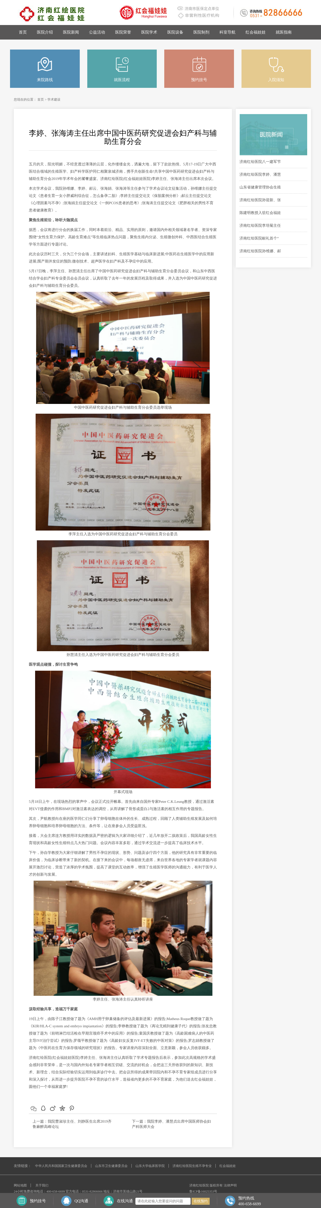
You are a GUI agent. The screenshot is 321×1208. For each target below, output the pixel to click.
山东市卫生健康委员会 (111, 1166)
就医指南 (284, 32)
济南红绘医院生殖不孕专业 (192, 1166)
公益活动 (97, 32)
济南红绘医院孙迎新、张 (260, 200)
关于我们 (41, 1185)
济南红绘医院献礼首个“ (259, 238)
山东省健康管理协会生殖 (260, 187)
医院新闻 (71, 32)
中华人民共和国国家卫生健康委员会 (61, 1166)
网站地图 (20, 1185)
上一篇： (40, 1121)
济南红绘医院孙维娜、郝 (260, 251)
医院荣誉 (123, 32)
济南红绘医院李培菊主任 (260, 225)
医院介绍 (45, 32)
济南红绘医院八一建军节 (260, 162)
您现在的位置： (25, 99)
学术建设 (53, 99)
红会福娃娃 (256, 32)
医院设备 (175, 32)
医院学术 (149, 32)
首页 (23, 32)
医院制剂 (201, 32)
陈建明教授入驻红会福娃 (260, 213)
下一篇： (139, 1121)
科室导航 (227, 32)
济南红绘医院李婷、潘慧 (260, 174)
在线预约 (201, 1201)
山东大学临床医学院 (150, 1166)
